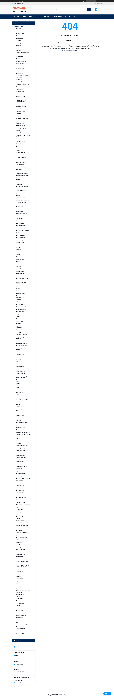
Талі (17, 514)
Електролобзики (20, 91)
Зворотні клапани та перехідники (21, 458)
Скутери (18, 544)
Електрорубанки (20, 81)
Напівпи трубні (19, 617)
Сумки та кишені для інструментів (21, 283)
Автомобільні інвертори (22, 525)
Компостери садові (20, 216)
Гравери (18, 404)
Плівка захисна (19, 600)
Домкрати (18, 425)
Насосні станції (20, 73)
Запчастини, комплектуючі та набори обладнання (23, 566)
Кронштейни (19, 535)
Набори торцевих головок (22, 230)
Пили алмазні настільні (21, 483)
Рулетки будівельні (20, 268)
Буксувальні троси (20, 492)
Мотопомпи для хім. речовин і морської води (23, 205)
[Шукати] (89, 9)
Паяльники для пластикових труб (23, 410)
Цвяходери (18, 323)
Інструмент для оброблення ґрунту (23, 625)
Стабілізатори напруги (21, 202)
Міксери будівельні (20, 63)
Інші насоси (19, 468)
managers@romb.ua (20, 682)
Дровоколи (18, 193)
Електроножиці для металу (22, 152)
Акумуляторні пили (20, 116)
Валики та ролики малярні (22, 532)
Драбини (18, 179)
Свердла (18, 588)
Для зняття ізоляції (20, 293)
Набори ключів (19, 264)
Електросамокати (20, 488)
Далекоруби (19, 169)
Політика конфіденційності (69, 695)
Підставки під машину (21, 537)
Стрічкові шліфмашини (21, 61)
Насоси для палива (21, 547)
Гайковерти (18, 130)
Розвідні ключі (19, 314)
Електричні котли (20, 461)
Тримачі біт (18, 576)
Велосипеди (19, 159)
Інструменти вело (20, 452)
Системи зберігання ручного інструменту (23, 591)
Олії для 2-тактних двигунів (23, 432)
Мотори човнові (20, 480)
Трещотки (18, 266)
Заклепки (18, 608)
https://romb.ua (18, 680)
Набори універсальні (21, 225)
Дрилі (17, 58)
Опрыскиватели (20, 354)
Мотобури (18, 332)
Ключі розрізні (19, 578)
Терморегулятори (20, 628)
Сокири (18, 383)
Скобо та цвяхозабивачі (22, 155)
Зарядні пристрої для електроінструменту (21, 101)
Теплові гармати (20, 164)
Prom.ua (64, 694)
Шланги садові (19, 211)
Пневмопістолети (20, 490)
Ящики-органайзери (21, 228)
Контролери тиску (20, 111)
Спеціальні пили (20, 242)
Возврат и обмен (57, 16)
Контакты (46, 16)
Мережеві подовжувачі (21, 213)
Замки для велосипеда (21, 466)
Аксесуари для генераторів (23, 200)
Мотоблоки (18, 28)
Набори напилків (20, 311)
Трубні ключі (19, 247)
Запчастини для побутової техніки (22, 53)
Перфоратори (19, 38)
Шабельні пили (19, 132)
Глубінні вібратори (20, 571)
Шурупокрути (19, 50)
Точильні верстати (20, 502)
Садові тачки (19, 329)
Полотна (18, 286)
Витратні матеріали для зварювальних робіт (22, 376)
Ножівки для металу (21, 309)
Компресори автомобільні (22, 368)
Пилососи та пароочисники (22, 429)
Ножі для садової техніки (22, 345)
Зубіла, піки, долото (21, 598)
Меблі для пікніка (20, 364)
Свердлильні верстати (21, 334)
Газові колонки (19, 527)
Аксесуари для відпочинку (22, 399)
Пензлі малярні (19, 530)
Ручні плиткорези (20, 603)
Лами (17, 276)
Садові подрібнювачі (21, 190)
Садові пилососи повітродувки (20, 326)
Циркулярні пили (20, 33)
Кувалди (18, 244)
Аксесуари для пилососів (22, 476)
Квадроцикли (19, 542)
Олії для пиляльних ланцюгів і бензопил (23, 437)
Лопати (17, 583)
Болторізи (18, 299)
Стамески (18, 252)
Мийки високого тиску (21, 66)
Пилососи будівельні (21, 473)
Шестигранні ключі (20, 585)
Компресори (19, 184)
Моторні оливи (19, 551)
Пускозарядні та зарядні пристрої (22, 176)
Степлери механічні (21, 306)
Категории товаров (19, 26)
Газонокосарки (19, 56)
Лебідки (18, 539)
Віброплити (19, 208)
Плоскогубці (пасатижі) (21, 290)
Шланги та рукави (20, 455)
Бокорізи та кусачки (21, 220)
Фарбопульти (19, 89)
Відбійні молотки (20, 68)
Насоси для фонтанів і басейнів (21, 517)
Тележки (18, 390)
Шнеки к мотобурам (21, 341)
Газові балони (19, 402)
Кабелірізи (18, 302)
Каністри (18, 394)
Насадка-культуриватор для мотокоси (23, 337)
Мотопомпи (19, 31)
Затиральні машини (21, 569)
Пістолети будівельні (21, 237)
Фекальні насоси (20, 120)
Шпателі (18, 605)
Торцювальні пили (20, 94)
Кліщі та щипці (19, 218)
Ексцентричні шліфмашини (22, 139)
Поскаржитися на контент (57, 695)
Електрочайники (20, 631)
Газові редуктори (20, 520)
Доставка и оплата (71, 16)
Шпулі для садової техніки (22, 581)
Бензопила (18, 40)
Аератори (18, 417)
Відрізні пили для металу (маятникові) (22, 76)
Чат (107, 694)
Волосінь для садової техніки (23, 352)
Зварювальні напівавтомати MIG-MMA (23, 136)
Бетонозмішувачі (20, 392)
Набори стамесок (20, 304)
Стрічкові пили (19, 509)
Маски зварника (20, 366)
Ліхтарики (18, 443)
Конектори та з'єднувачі (22, 450)
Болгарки (18, 45)
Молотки (18, 288)
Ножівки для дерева (21, 256)
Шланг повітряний (20, 373)
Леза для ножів (19, 321)
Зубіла (17, 620)
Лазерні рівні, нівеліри (21, 167)
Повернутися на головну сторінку (70, 50)
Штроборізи (19, 413)
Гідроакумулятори (20, 123)
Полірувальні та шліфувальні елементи (23, 386)
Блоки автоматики (20, 197)
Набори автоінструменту (22, 422)
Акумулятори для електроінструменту (21, 97)
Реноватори (19, 150)
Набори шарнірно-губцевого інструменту (23, 279)
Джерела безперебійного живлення (22, 187)
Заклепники (19, 254)
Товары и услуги (27, 16)
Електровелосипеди (21, 499)
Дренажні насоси (20, 143)
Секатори (18, 359)
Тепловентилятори (20, 141)
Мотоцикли (18, 559)
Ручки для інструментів (21, 397)
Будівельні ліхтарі (20, 427)
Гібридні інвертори (20, 507)
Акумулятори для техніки (22, 356)
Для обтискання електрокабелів (20, 296)
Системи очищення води (22, 445)
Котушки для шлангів (21, 511)
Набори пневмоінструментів (23, 504)
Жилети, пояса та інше (21, 440)
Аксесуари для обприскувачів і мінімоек (23, 348)
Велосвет (18, 464)
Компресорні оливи (20, 554)
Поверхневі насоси (20, 125)
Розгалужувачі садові (21, 612)
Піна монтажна (19, 556)
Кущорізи (18, 361)
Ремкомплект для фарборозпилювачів (21, 595)
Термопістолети (20, 415)
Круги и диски (19, 573)
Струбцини (18, 232)
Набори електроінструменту (23, 478)
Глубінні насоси (20, 104)
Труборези (18, 249)
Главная (16, 16)
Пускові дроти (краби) (21, 497)
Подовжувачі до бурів (21, 343)
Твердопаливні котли (21, 371)
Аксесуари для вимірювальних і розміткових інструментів (24, 172)
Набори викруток (20, 223)
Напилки (18, 261)
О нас (38, 16)
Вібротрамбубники (20, 633)
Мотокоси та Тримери (21, 70)
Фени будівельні (20, 47)
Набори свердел (20, 240)
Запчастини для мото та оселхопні (22, 562)
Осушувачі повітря (20, 471)
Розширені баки (20, 495)
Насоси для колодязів (21, 448)
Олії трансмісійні (20, 485)
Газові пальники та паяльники (23, 181)
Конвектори (19, 113)
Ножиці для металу (20, 235)
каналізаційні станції (21, 549)
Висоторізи (18, 420)
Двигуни (18, 195)
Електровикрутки (20, 406)
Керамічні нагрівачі (20, 108)
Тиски (17, 318)
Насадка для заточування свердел (22, 380)
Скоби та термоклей (21, 615)
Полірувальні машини (21, 35)
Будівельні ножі (20, 259)
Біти (17, 622)
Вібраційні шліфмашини (22, 118)
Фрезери (18, 86)
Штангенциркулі (20, 271)
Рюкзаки (18, 316)
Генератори (19, 43)
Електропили (19, 79)
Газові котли (19, 523)
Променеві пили (20, 273)
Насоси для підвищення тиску (23, 128)
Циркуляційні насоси (21, 162)
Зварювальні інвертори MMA (23, 84)
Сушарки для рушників (21, 157)
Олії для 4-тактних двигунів (23, 434)
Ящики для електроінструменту (21, 147)
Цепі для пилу (19, 610)
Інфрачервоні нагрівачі (21, 106)
